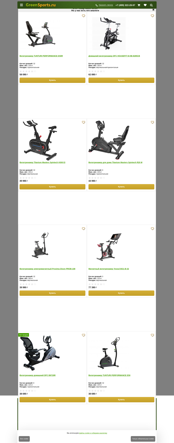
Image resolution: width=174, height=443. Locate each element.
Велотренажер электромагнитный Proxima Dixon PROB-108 (47, 269)
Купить (52, 80)
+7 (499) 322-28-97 (125, 5)
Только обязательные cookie (143, 439)
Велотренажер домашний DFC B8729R (38, 375)
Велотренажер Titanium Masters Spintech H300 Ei (42, 162)
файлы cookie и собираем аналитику (93, 433)
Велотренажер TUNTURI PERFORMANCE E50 (109, 375)
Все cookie (24, 439)
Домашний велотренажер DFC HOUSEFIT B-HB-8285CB (114, 56)
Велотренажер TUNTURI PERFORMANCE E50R (41, 56)
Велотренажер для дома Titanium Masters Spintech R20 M (115, 162)
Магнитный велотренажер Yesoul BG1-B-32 (108, 269)
